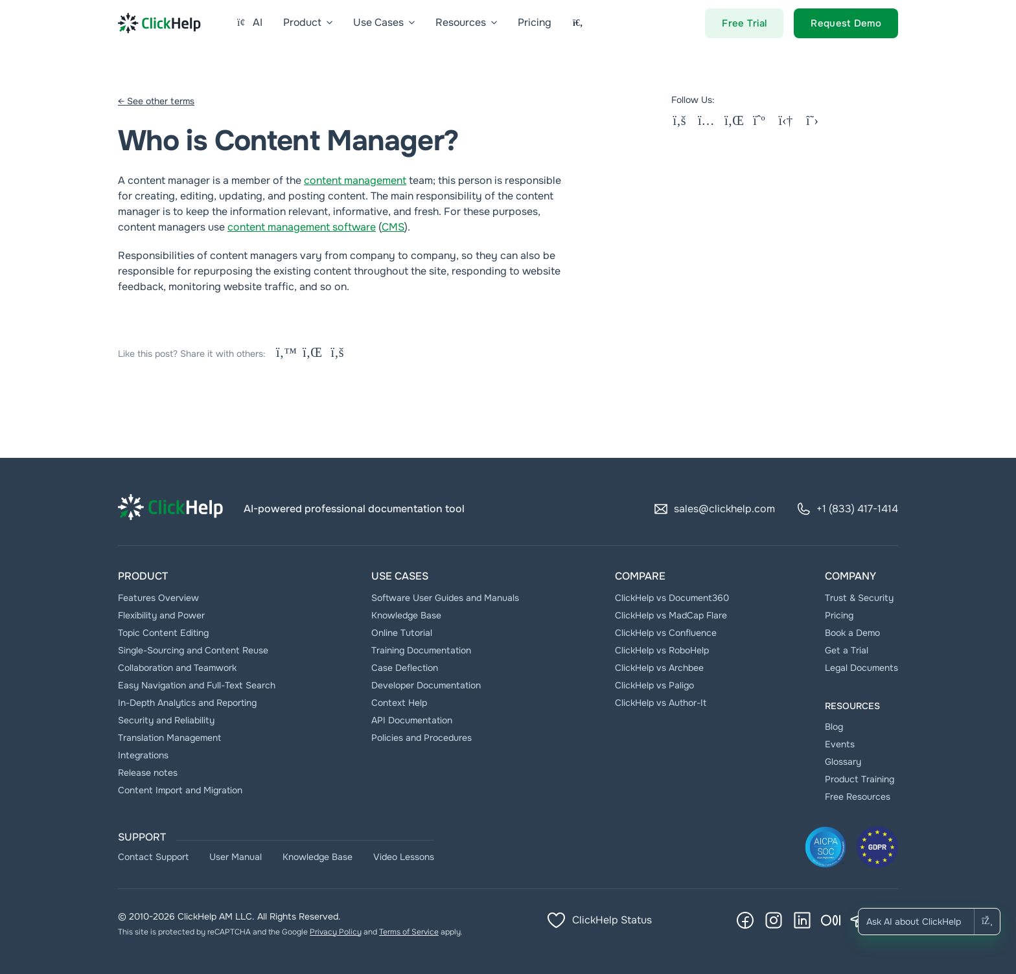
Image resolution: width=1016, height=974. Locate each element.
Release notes (148, 772)
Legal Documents (861, 668)
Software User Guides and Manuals (445, 598)
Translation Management (169, 737)
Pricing (839, 615)
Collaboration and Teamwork (177, 668)
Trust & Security (859, 598)
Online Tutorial (401, 633)
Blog (834, 726)
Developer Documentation (426, 685)
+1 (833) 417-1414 (847, 509)
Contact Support (153, 857)
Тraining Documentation (421, 650)
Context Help (399, 702)
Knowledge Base (406, 615)
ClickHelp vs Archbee (659, 668)
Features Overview (158, 598)
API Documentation (411, 720)
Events (840, 744)
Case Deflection (404, 668)
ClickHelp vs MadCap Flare (671, 615)
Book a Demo (852, 633)
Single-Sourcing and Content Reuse (193, 650)
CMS (393, 227)
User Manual (235, 857)
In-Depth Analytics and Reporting (187, 702)
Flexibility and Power (161, 615)
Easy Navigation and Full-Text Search (196, 685)
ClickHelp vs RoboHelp (662, 650)
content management (355, 180)
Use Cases (399, 576)
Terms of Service (409, 932)
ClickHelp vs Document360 (672, 598)
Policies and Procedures (421, 737)
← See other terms (156, 101)
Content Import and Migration (180, 790)
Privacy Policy (336, 932)
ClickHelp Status (599, 920)
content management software (301, 227)
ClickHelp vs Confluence (666, 633)
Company (850, 576)
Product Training (859, 779)
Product (143, 576)
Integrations (143, 755)
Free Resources (857, 796)
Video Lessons (403, 857)
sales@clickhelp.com (714, 509)
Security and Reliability (166, 720)
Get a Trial (846, 650)
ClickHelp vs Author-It (660, 702)
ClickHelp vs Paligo (654, 685)
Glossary (843, 761)
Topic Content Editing (163, 633)
